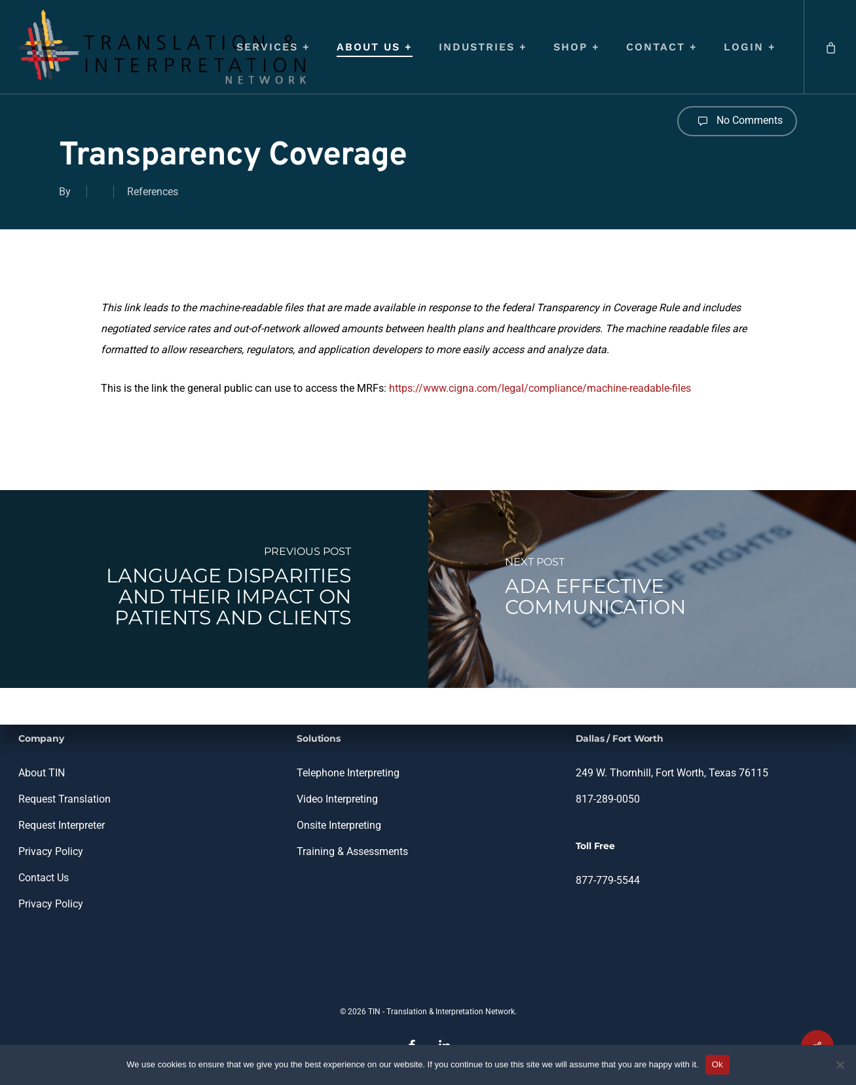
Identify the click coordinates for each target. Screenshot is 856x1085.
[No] (839, 1064)
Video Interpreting (337, 799)
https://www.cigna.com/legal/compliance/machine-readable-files (540, 388)
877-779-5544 (608, 880)
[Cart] (830, 47)
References (152, 191)
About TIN (41, 773)
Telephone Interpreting (348, 773)
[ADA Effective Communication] (642, 589)
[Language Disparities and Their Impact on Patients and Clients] (214, 589)
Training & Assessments (352, 851)
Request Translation (64, 799)
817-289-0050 (608, 799)
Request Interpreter (61, 825)
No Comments (737, 121)
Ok (717, 1064)
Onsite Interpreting (339, 825)
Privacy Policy (50, 851)
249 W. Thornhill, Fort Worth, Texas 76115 (672, 773)
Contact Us (43, 877)
